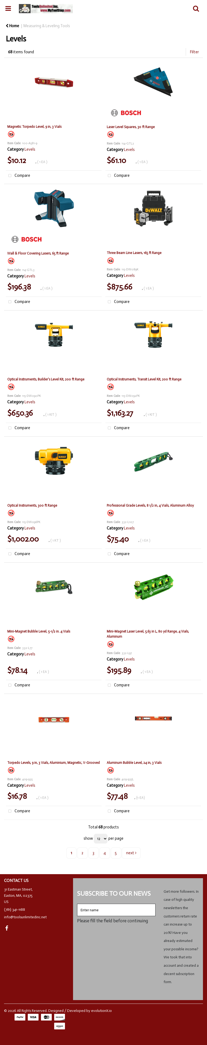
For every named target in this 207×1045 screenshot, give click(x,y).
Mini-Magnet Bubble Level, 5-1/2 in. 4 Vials (38, 631)
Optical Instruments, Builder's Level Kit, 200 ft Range (45, 379)
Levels (30, 149)
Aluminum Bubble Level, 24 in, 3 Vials (134, 763)
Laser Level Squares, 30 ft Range (131, 127)
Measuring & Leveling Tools (46, 25)
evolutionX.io (101, 1010)
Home (12, 25)
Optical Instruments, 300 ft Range (32, 505)
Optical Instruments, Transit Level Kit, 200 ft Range (144, 379)
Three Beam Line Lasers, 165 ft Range (134, 253)
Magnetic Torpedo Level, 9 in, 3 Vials (34, 127)
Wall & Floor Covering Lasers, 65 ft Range (38, 253)
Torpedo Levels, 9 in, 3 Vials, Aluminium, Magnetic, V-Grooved (53, 763)
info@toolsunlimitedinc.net (25, 917)
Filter (194, 52)
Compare (18, 176)
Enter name (78, 903)
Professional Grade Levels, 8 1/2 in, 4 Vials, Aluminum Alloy (150, 505)
